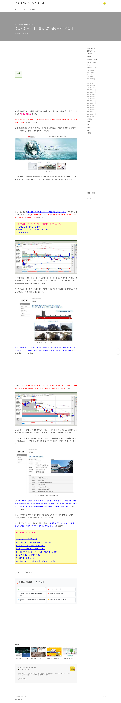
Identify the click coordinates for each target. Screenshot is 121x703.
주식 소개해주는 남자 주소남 (29, 3)
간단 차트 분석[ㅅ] (91, 101)
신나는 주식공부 (91, 68)
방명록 (23, 9)
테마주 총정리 (91, 51)
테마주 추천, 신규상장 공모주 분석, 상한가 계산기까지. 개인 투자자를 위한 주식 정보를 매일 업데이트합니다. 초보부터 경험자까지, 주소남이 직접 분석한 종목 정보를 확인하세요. (44, 674)
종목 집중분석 (91, 79)
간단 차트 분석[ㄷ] (91, 92)
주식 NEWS (90, 83)
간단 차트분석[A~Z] (91, 85)
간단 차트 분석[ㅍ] (91, 114)
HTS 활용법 (90, 74)
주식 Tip (89, 56)
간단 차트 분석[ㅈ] (91, 105)
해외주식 (89, 81)
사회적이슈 (89, 124)
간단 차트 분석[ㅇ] (91, 103)
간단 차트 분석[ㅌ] (91, 112)
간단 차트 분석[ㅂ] (91, 98)
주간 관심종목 (90, 70)
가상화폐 (89, 119)
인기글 (93, 193)
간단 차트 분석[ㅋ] (91, 109)
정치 (88, 130)
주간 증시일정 (91, 72)
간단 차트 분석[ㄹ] (91, 94)
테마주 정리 (33, 9)
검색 (100, 3)
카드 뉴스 (89, 65)
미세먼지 (89, 127)
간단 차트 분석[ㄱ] (91, 87)
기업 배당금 (90, 76)
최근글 (88, 193)
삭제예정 (89, 133)
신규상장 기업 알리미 (92, 59)
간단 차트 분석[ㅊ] (91, 107)
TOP (104, 697)
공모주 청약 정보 (91, 62)
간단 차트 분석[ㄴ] (91, 90)
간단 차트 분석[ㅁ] (91, 96)
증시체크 (89, 54)
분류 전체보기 (91, 48)
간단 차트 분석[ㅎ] (91, 116)
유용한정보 (89, 122)
